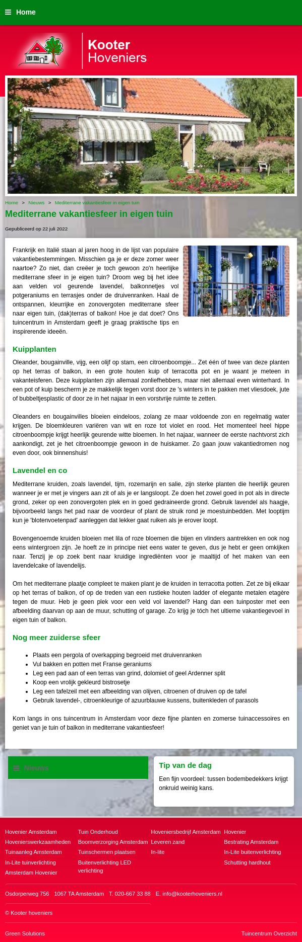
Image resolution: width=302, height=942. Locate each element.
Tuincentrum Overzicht (269, 933)
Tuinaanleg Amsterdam (33, 852)
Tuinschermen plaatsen (107, 852)
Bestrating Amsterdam (251, 842)
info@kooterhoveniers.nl (192, 894)
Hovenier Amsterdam (31, 832)
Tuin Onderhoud (98, 832)
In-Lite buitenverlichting (252, 852)
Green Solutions (25, 933)
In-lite (158, 852)
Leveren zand (168, 842)
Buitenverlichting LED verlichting (104, 866)
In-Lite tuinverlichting (30, 862)
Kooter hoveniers (31, 913)
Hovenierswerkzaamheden (38, 842)
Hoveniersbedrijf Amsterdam (186, 832)
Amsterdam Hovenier (31, 873)
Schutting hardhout (247, 862)
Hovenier (235, 832)
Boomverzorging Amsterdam (113, 842)
